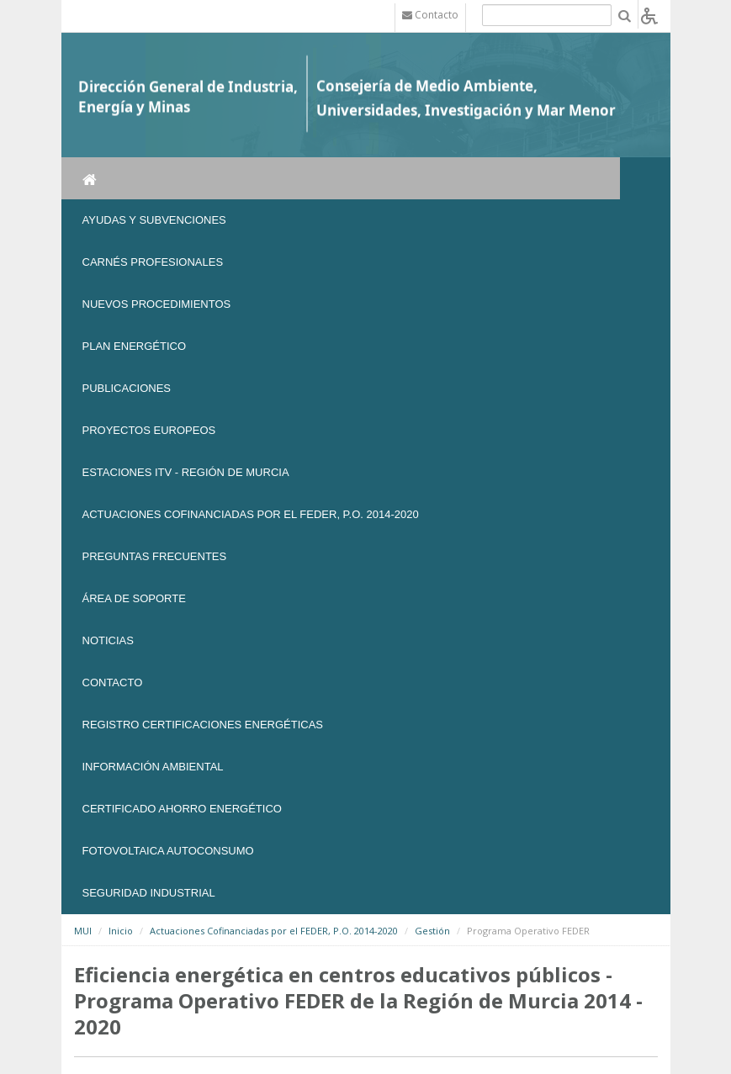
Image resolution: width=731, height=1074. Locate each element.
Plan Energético (134, 346)
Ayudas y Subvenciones (154, 220)
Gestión (432, 930)
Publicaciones (126, 388)
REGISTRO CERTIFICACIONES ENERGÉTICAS (203, 724)
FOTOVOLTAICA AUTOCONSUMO (168, 850)
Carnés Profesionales (153, 262)
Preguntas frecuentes (154, 556)
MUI (83, 930)
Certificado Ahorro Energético (182, 808)
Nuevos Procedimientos (156, 304)
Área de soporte (134, 598)
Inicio (121, 930)
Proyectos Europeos (149, 430)
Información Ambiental (153, 766)
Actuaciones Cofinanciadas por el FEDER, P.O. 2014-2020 (250, 514)
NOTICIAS (108, 640)
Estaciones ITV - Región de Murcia (185, 472)
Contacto (112, 682)
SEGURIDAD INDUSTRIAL (148, 892)
